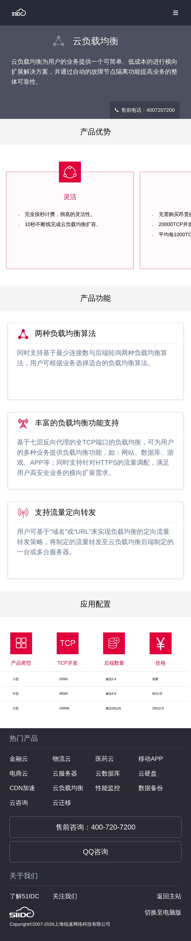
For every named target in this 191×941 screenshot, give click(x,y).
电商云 (19, 773)
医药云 (105, 758)
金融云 (19, 758)
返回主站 (169, 896)
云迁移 (62, 802)
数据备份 (150, 787)
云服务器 (65, 773)
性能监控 (108, 787)
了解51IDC (24, 896)
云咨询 (19, 802)
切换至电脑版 (163, 912)
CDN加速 (22, 787)
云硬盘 (147, 773)
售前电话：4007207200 (148, 110)
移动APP (150, 758)
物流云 (62, 758)
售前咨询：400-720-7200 (95, 827)
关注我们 (65, 896)
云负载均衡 (68, 787)
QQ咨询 (95, 852)
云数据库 (108, 773)
